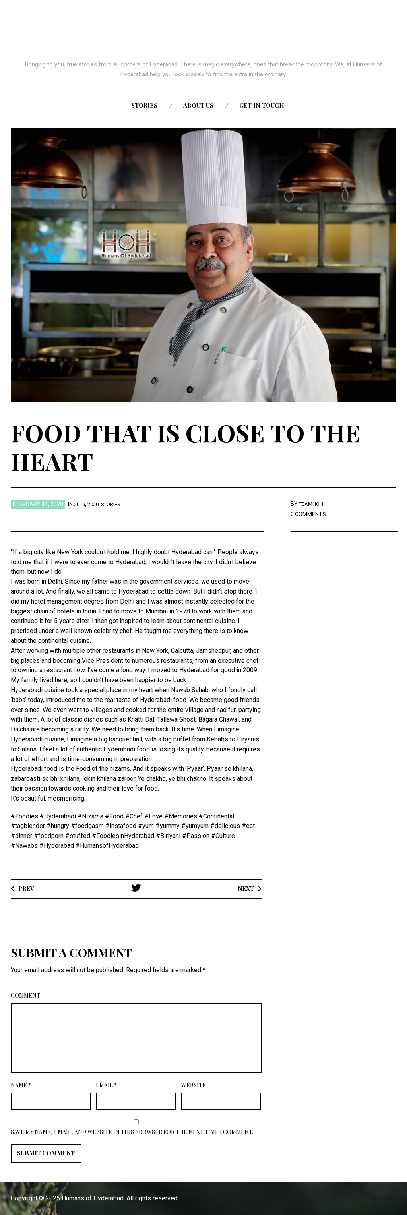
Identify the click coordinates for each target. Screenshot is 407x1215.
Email (106, 1085)
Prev (27, 888)
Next (245, 888)
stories (115, 504)
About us (198, 105)
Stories (144, 105)
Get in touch (261, 105)
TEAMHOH (312, 504)
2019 (80, 504)
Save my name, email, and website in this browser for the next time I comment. (132, 1132)
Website (193, 1085)
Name (21, 1085)
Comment (25, 995)
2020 (95, 504)
